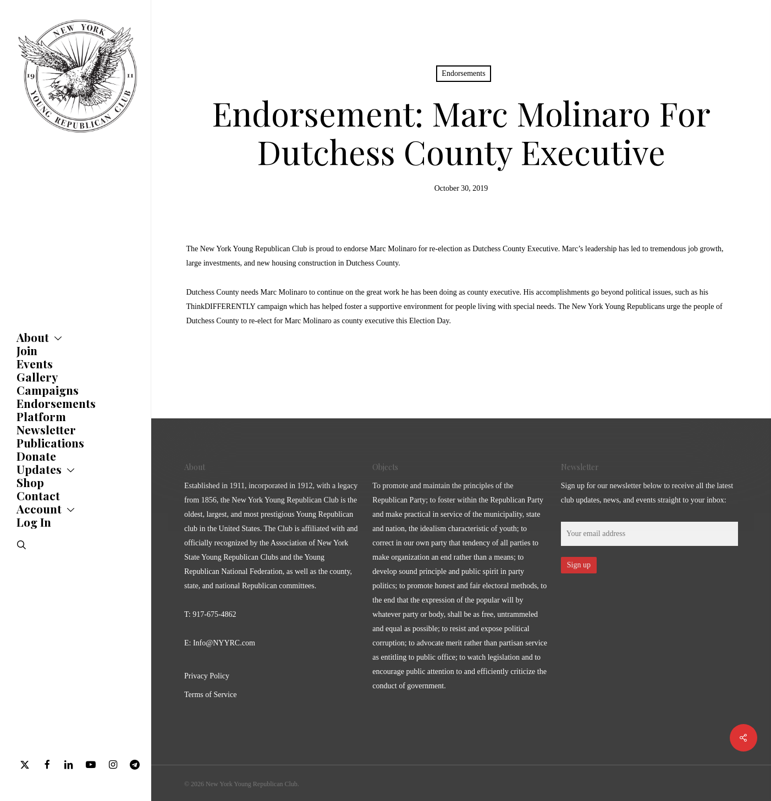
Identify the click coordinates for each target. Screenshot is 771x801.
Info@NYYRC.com (224, 643)
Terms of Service (210, 694)
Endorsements (463, 73)
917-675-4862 (214, 614)
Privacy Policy (206, 676)
